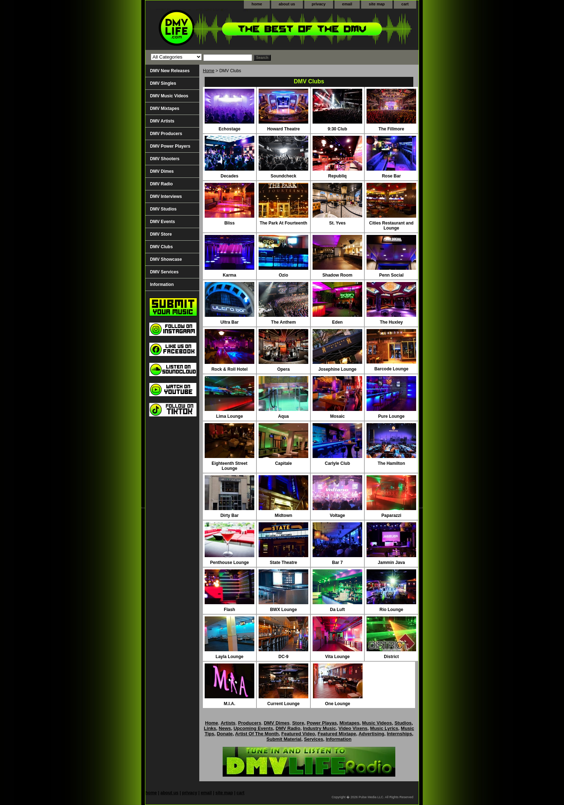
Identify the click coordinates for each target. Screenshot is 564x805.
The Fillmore (391, 128)
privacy (319, 4)
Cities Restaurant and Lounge (391, 226)
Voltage (337, 515)
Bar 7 (337, 562)
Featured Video (298, 733)
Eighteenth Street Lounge (229, 466)
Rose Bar (391, 176)
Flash (229, 609)
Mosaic (337, 416)
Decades (229, 176)
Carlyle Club (337, 463)
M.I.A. (229, 703)
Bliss (229, 223)
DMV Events (162, 221)
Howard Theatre (283, 128)
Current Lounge (283, 703)
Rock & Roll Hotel (230, 369)
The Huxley (391, 322)
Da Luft (337, 609)
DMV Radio (161, 183)
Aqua (283, 416)
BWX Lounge (283, 609)
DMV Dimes (162, 171)
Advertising (372, 733)
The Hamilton (391, 463)
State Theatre (283, 562)
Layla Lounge (229, 656)
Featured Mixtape (337, 733)
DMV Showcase (166, 259)
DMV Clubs (161, 246)
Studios (403, 723)
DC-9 (283, 656)
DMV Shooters (164, 158)
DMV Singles (163, 83)
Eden (337, 322)
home (256, 4)
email (347, 4)
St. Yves (337, 223)
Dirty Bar (229, 515)
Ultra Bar (229, 322)
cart (405, 4)
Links (210, 728)
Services (313, 739)
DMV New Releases (170, 70)
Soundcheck (283, 176)
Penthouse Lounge (229, 562)
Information (162, 284)
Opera (283, 369)
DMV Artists (162, 121)
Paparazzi (391, 515)
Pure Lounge (391, 416)
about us (287, 4)
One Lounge (337, 703)
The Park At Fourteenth (283, 223)
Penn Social (391, 275)
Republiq (337, 176)
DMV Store (161, 234)
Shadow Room (337, 275)
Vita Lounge (337, 656)
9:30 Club (337, 128)
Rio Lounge (391, 609)
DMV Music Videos (169, 95)
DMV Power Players (170, 146)
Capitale (283, 463)
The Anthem (283, 322)
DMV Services (164, 271)
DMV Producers (166, 133)
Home (208, 70)
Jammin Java (391, 562)
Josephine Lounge (337, 369)
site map (377, 4)
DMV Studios (163, 209)
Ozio (283, 275)
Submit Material (284, 739)
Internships (399, 733)
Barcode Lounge (391, 368)
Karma (229, 275)
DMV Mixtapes (164, 108)
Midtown (283, 515)
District (391, 656)
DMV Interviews (166, 196)
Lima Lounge (229, 416)
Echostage (230, 128)
